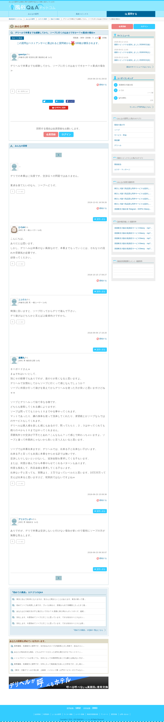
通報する (101, 85)
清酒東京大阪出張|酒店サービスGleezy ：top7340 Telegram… (133, 228)
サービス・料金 (120, 135)
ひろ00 (23, 227)
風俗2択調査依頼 (92, 714)
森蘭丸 (23, 358)
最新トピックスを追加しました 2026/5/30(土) (132, 51)
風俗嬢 (117, 140)
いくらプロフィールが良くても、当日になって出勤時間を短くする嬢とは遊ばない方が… (47, 658)
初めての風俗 (55, 19)
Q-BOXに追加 (59, 107)
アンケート (104, 714)
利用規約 (46, 714)
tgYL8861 (133, 98)
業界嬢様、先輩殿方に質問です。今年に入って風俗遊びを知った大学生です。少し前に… (47, 664)
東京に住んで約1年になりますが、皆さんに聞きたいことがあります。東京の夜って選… (51, 599)
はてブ (59, 101)
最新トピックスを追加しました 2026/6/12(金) (132, 43)
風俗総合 (117, 164)
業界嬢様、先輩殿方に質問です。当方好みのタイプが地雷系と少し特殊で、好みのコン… (47, 646)
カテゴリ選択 (42, 19)
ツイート (47, 101)
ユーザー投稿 (79, 714)
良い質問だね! (23, 91)
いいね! (20, 191)
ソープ (117, 130)
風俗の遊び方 (119, 125)
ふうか (133, 91)
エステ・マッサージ (122, 169)
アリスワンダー (27, 519)
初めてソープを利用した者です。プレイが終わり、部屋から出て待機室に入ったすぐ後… (51, 605)
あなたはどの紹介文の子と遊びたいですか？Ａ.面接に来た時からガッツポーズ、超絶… (50, 611)
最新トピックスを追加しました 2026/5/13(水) (132, 58)
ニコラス (24, 299)
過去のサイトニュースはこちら (138, 67)
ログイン (66, 134)
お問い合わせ (124, 714)
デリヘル (117, 145)
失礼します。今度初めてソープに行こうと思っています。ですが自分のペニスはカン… (50, 617)
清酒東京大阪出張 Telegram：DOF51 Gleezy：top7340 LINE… (133, 209)
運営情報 (114, 714)
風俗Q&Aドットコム (15, 19)
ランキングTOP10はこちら (140, 107)
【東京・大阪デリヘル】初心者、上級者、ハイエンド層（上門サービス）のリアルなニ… (47, 670)
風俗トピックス (82, 14)
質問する (131, 14)
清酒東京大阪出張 (123, 85)
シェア (70, 101)
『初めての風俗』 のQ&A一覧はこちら (88, 630)
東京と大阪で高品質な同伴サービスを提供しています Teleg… (133, 188)
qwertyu (24, 54)
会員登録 (51, 134)
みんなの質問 (33, 14)
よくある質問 (56, 714)
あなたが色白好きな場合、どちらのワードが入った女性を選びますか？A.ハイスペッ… (47, 652)
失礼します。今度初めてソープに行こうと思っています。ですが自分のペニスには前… (50, 623)
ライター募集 (68, 714)
